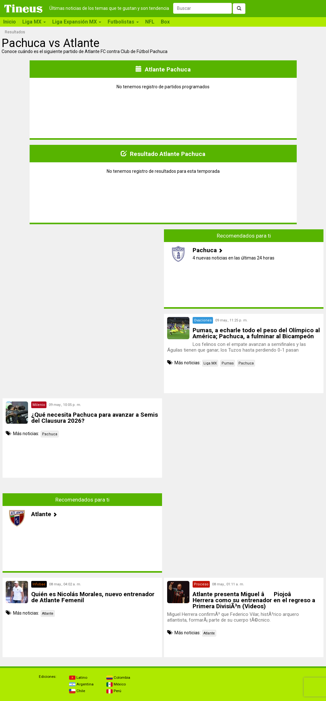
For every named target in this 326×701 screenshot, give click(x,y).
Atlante (47, 613)
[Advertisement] (82, 273)
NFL (149, 22)
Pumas (228, 363)
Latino (78, 677)
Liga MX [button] (34, 22)
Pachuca (246, 363)
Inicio (9, 22)
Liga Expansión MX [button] (76, 22)
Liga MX (210, 363)
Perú (113, 691)
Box (165, 22)
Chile (77, 691)
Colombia (118, 677)
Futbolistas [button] (123, 22)
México (116, 684)
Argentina (81, 684)
